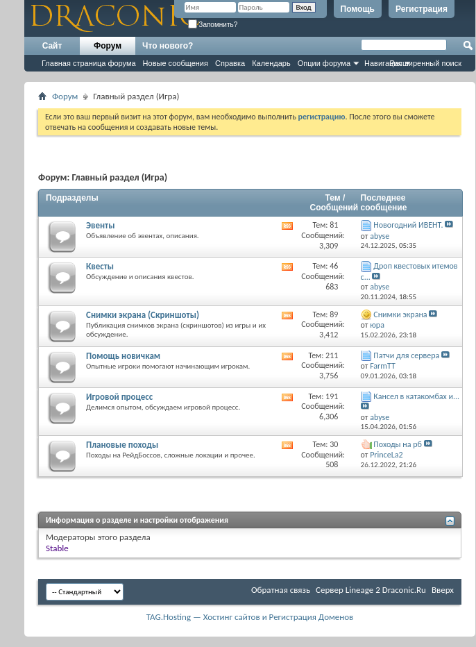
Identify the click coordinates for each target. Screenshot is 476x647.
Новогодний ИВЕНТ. (408, 225)
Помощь (358, 9)
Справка (230, 63)
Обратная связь (280, 590)
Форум (107, 46)
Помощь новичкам (123, 356)
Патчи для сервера (406, 355)
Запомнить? (213, 24)
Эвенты (100, 225)
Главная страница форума (89, 63)
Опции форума (324, 63)
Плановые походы (122, 444)
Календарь (271, 63)
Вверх (443, 590)
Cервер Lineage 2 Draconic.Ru (371, 590)
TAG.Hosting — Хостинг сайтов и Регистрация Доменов (250, 617)
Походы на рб (397, 444)
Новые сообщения (175, 63)
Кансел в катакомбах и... (416, 396)
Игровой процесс (119, 397)
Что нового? (167, 46)
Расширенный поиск (425, 63)
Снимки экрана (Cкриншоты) (142, 315)
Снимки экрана (400, 314)
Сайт (52, 46)
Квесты (100, 266)
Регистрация (422, 9)
